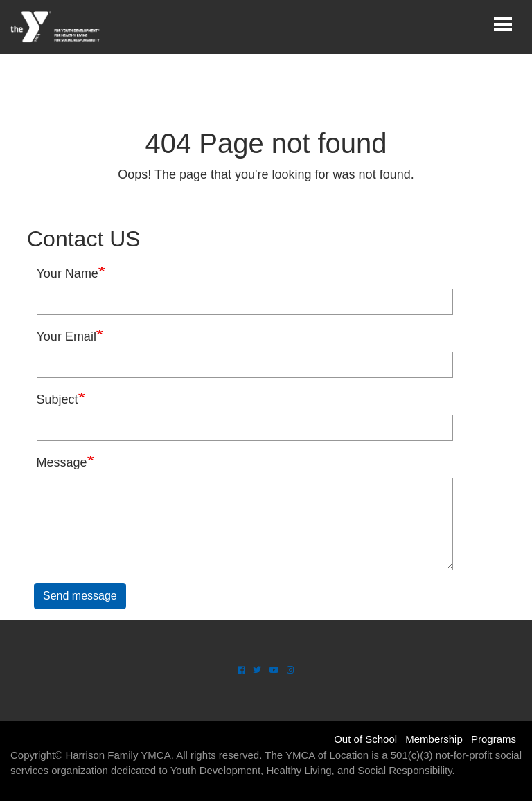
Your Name (67, 273)
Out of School (365, 739)
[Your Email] (245, 365)
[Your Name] (245, 302)
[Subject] (245, 428)
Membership (434, 739)
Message (62, 462)
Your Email (66, 336)
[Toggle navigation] (503, 24)
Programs (493, 739)
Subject (57, 399)
